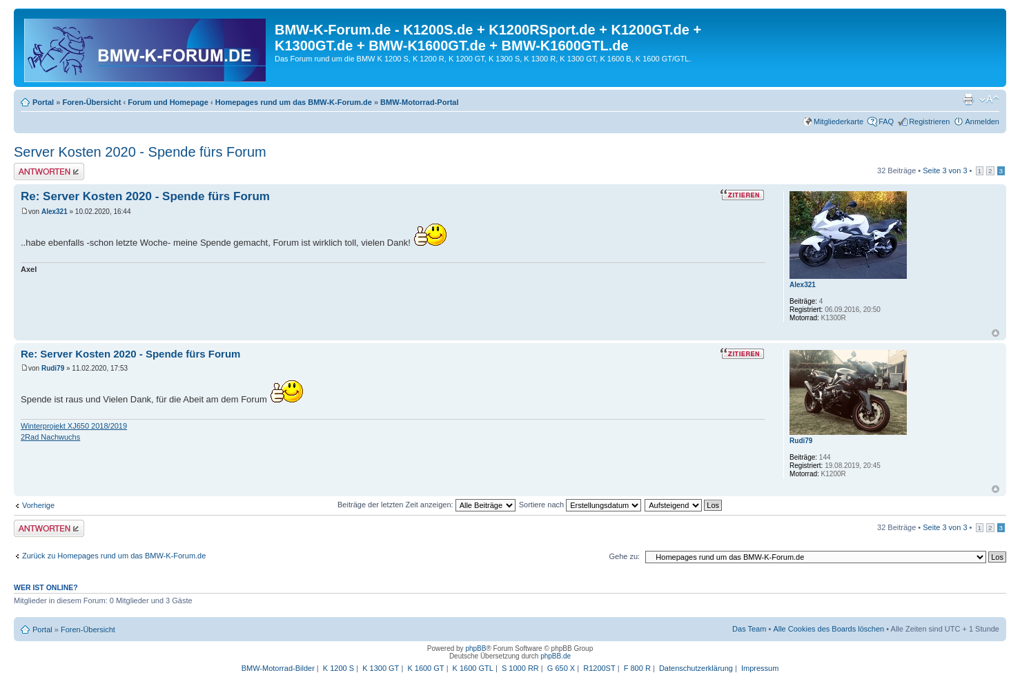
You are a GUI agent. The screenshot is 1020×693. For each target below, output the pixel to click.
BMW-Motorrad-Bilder (278, 668)
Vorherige (38, 505)
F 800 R (637, 668)
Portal (43, 102)
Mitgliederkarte (838, 121)
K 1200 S (338, 668)
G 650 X (561, 668)
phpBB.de (555, 656)
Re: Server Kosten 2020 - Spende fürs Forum (145, 196)
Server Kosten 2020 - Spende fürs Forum (140, 151)
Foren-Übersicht (91, 102)
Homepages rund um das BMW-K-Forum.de (293, 102)
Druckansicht (968, 99)
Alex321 (54, 211)
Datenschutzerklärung (696, 668)
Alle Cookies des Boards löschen (828, 629)
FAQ (886, 121)
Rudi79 (52, 368)
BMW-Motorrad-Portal (419, 102)
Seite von (945, 170)
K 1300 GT (380, 668)
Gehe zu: (624, 556)
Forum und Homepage (168, 102)
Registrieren (929, 121)
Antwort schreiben (49, 171)
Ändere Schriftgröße (989, 99)
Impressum (759, 668)
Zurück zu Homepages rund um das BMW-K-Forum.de (114, 556)
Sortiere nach (580, 504)
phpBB (475, 648)
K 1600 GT (425, 668)
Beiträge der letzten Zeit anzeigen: (426, 504)
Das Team (749, 629)
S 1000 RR (520, 668)
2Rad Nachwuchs (50, 437)
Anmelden (982, 121)
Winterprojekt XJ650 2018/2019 (74, 426)
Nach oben (995, 333)
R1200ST (599, 668)
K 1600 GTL (473, 668)
